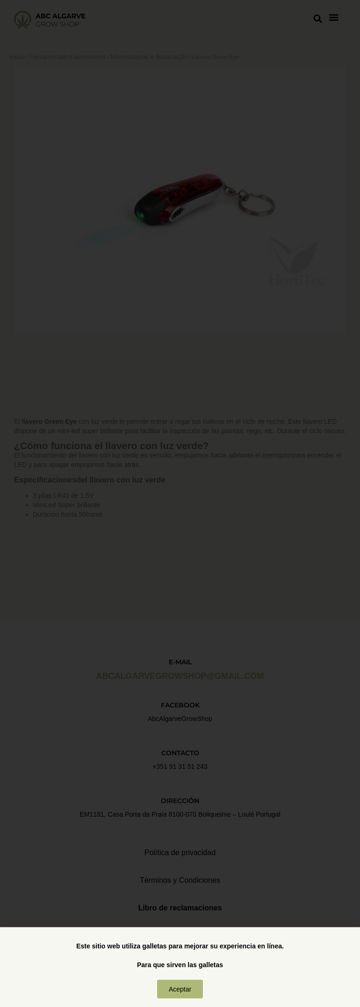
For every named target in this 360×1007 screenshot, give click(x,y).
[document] (180, 503)
